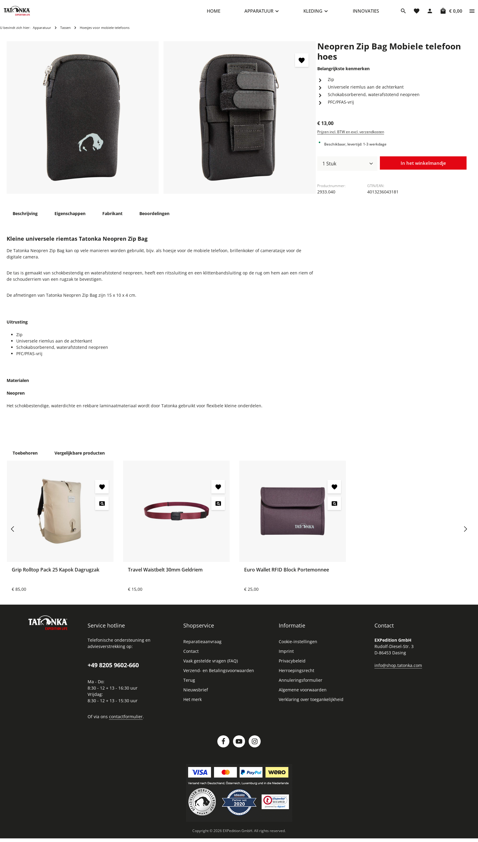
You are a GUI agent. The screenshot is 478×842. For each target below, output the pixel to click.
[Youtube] (239, 747)
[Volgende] (465, 534)
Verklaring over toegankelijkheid (311, 705)
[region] (161, 123)
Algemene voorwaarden (303, 695)
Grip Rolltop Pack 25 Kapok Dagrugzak (55, 575)
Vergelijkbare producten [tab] (79, 459)
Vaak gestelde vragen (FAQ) (210, 666)
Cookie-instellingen (298, 647)
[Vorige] (13, 534)
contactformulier (126, 722)
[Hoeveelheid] (347, 169)
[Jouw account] (430, 14)
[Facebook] (223, 747)
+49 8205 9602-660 (113, 671)
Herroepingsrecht (296, 676)
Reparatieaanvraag (202, 647)
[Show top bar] (472, 14)
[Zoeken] (403, 14)
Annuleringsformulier (300, 686)
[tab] (25, 219)
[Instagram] (255, 747)
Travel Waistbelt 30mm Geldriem (165, 575)
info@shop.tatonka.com (398, 671)
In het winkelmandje (423, 169)
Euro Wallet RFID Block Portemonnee (286, 575)
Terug (189, 686)
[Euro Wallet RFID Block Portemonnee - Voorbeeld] (334, 509)
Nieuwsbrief (195, 695)
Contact (191, 657)
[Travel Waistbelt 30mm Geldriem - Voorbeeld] (218, 509)
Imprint (286, 657)
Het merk (192, 705)
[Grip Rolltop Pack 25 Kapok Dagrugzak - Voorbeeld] (102, 509)
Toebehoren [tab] (25, 459)
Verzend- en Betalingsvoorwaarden (218, 676)
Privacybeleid (292, 666)
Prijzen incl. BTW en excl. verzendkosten (350, 137)
